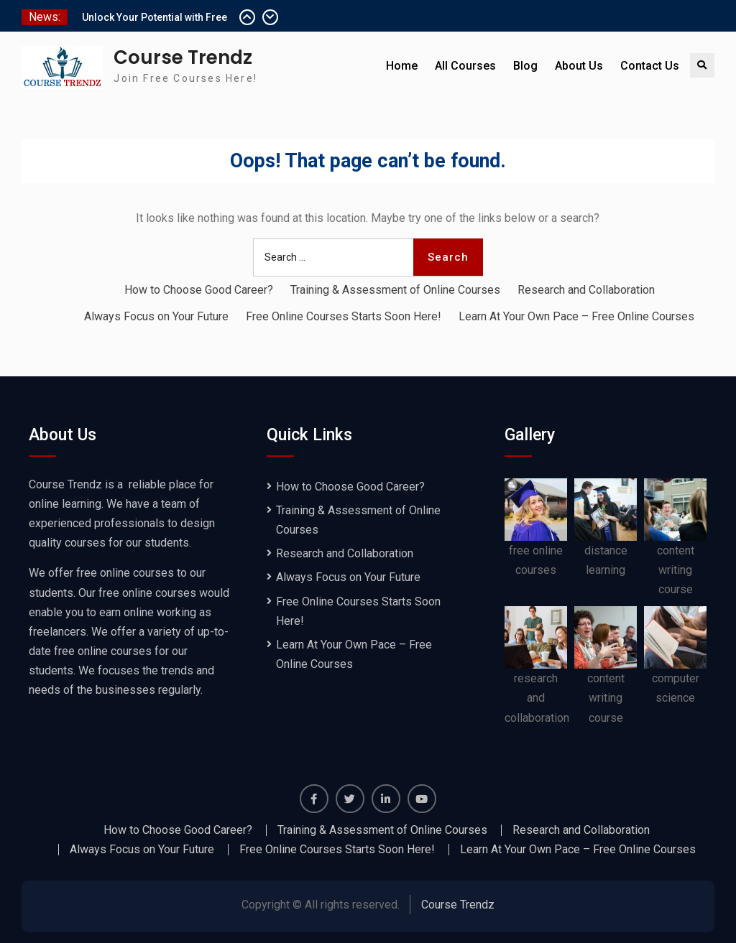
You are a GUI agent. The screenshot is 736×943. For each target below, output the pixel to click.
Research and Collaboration (586, 290)
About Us (579, 66)
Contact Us (649, 66)
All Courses (465, 66)
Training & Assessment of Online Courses (395, 290)
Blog (525, 66)
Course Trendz (183, 57)
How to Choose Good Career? (198, 290)
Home (402, 66)
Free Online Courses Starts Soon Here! (343, 316)
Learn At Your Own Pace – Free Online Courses (576, 316)
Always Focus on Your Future (156, 316)
